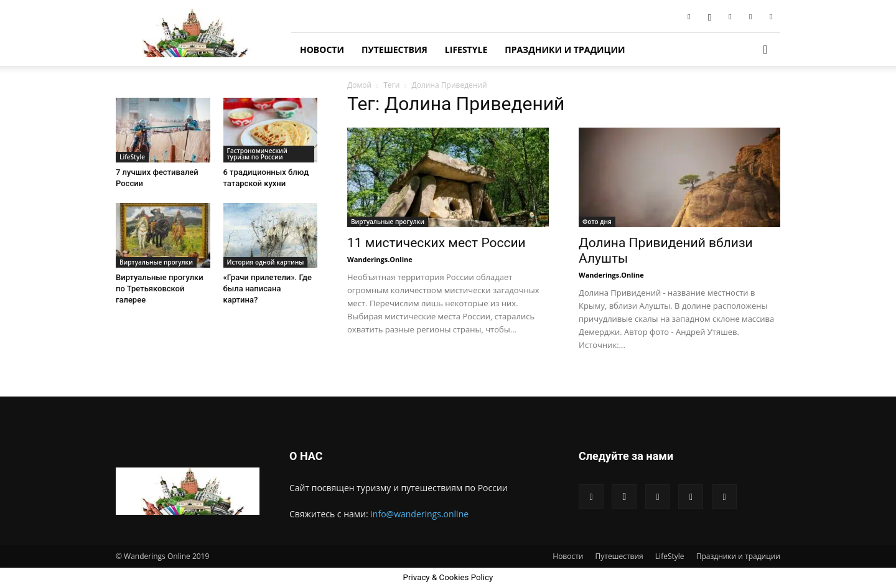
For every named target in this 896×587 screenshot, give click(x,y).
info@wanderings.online (419, 514)
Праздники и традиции (565, 49)
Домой (359, 85)
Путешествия (394, 49)
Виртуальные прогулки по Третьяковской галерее (159, 288)
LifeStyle (466, 49)
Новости (322, 49)
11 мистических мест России (436, 242)
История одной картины (265, 262)
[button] (765, 50)
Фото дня (597, 221)
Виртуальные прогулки (387, 221)
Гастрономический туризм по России (257, 153)
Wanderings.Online (380, 259)
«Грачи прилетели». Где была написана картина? (267, 288)
